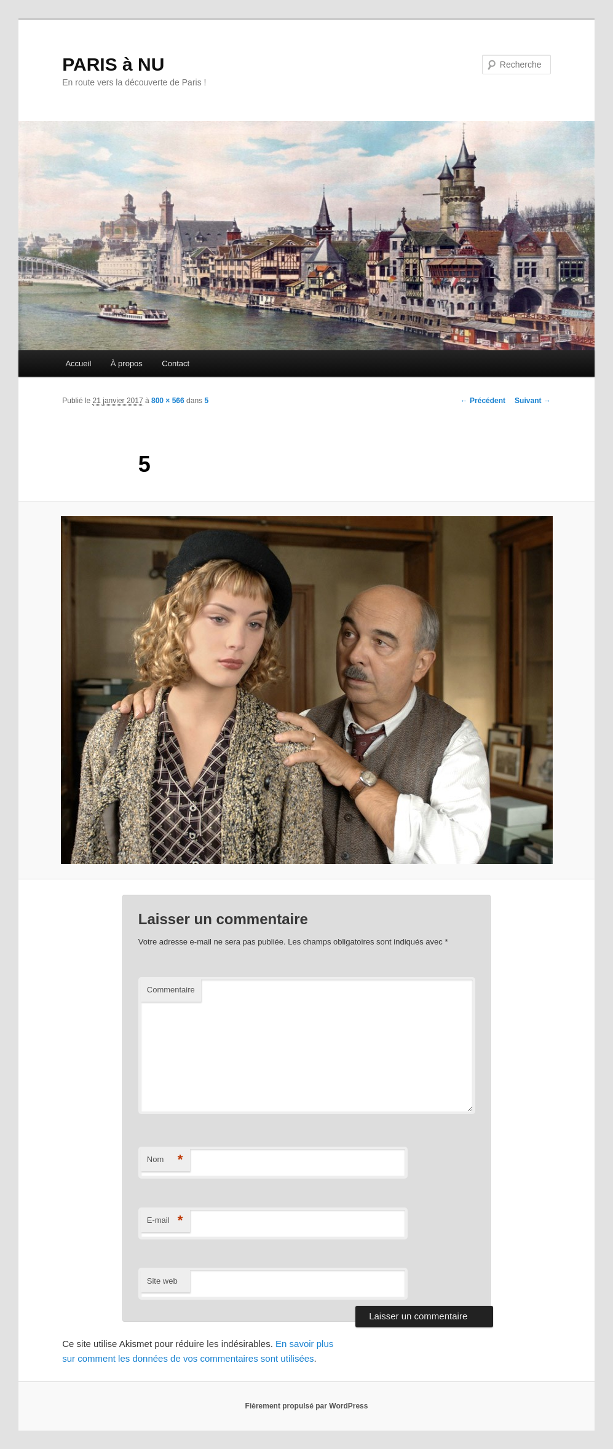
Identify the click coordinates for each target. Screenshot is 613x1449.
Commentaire (171, 989)
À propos (127, 363)
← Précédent (483, 400)
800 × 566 (167, 400)
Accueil (78, 363)
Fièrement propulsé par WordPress (306, 1406)
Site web (162, 1281)
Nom (165, 1160)
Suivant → (533, 400)
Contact (175, 363)
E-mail (165, 1221)
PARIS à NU (113, 64)
